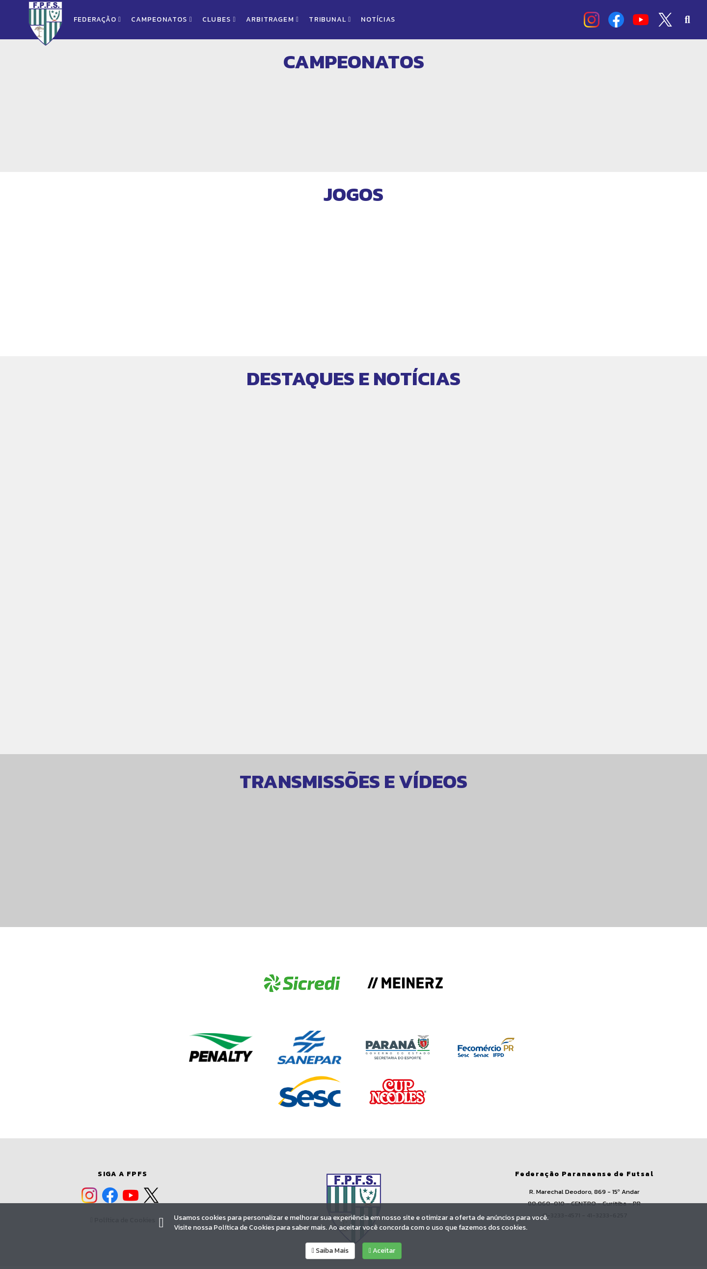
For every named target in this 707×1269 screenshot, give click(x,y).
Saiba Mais (330, 1250)
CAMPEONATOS (161, 19)
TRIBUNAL (330, 19)
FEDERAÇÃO (97, 19)
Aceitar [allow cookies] (382, 1250)
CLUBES (219, 19)
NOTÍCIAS (378, 19)
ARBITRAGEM (272, 19)
